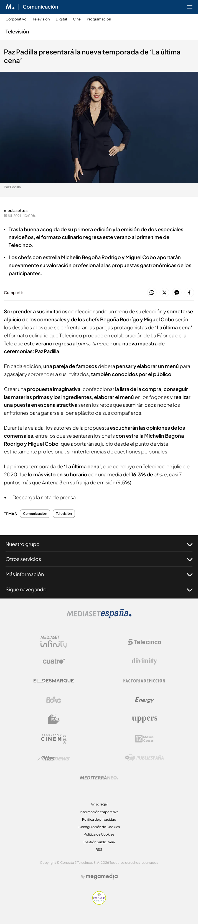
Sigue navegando (99, 589)
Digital (61, 19)
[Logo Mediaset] (99, 617)
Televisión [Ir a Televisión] (17, 31)
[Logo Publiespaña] (144, 758)
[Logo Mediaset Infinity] (53, 642)
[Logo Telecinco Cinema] (54, 739)
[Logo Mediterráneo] (99, 777)
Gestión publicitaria (99, 842)
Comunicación (35, 513)
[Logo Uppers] (144, 719)
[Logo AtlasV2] (53, 758)
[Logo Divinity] (144, 661)
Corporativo (16, 19)
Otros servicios (99, 559)
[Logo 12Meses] (144, 738)
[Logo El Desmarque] (54, 681)
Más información (99, 574)
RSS (99, 849)
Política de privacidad (99, 819)
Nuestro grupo (99, 544)
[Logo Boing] (53, 700)
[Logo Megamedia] (102, 876)
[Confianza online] (99, 903)
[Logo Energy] (144, 700)
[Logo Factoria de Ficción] (144, 680)
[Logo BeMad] (54, 719)
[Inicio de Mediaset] (10, 7)
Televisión (41, 19)
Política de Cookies (99, 834)
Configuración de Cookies (99, 827)
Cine (77, 19)
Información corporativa (99, 812)
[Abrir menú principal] (189, 7)
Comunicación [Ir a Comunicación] (40, 7)
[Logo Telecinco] (144, 642)
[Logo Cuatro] (54, 661)
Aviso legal (99, 804)
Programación (99, 19)
